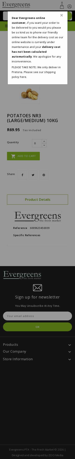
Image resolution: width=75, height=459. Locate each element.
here (23, 77)
